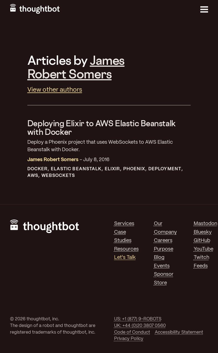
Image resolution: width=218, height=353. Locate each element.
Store (160, 282)
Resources (126, 249)
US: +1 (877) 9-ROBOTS (137, 319)
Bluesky (203, 232)
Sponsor (164, 274)
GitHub (202, 240)
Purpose (163, 249)
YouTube (203, 249)
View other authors (54, 90)
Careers (163, 240)
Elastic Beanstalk (76, 169)
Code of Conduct (132, 332)
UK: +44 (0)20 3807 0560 (140, 326)
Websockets (58, 176)
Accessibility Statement (179, 332)
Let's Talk (125, 257)
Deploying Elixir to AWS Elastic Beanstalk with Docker (101, 127)
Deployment (164, 169)
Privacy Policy (128, 339)
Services (124, 223)
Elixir (112, 169)
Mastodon (205, 223)
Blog (159, 257)
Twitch (201, 257)
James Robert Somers (76, 66)
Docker (37, 169)
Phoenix (134, 169)
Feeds (201, 266)
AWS (32, 176)
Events (162, 266)
